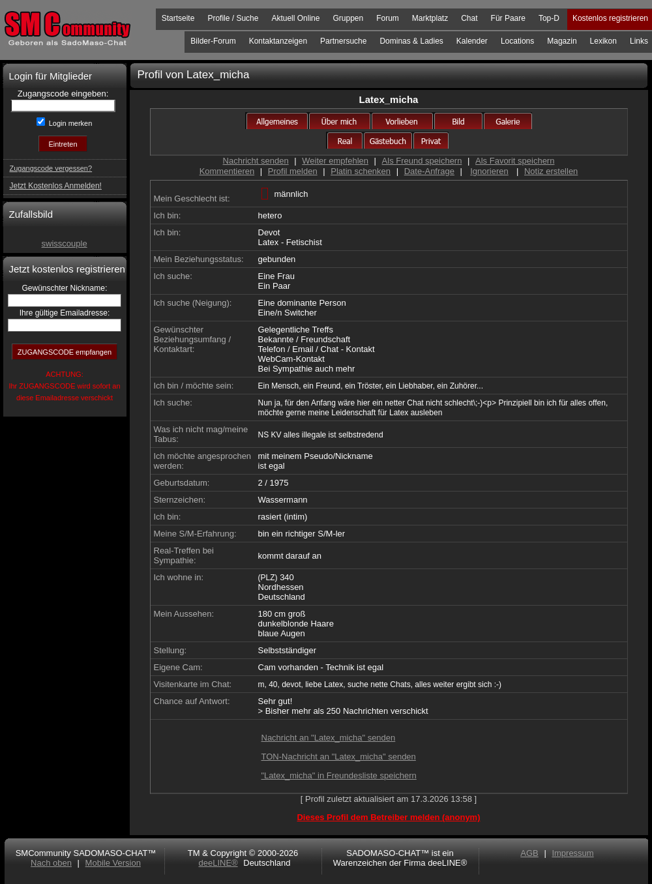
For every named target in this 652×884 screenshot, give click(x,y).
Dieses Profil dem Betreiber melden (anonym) (388, 817)
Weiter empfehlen (335, 161)
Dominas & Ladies (411, 41)
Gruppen (348, 18)
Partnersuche (343, 41)
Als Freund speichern (422, 161)
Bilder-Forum (212, 41)
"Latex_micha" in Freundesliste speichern (339, 775)
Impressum (572, 853)
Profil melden (293, 171)
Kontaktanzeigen (278, 41)
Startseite (178, 18)
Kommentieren (227, 171)
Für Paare (508, 18)
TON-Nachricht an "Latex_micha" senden (338, 756)
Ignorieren (489, 171)
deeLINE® (217, 863)
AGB (529, 853)
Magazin (561, 41)
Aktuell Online (295, 18)
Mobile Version (113, 863)
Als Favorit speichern (514, 161)
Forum (387, 18)
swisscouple (64, 243)
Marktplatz (430, 18)
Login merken (70, 123)
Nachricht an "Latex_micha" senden (328, 738)
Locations (517, 41)
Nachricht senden (256, 161)
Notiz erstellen (551, 171)
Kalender (472, 41)
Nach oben (51, 863)
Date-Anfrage (429, 171)
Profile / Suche (232, 18)
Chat (469, 18)
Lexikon (603, 41)
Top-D (549, 18)
